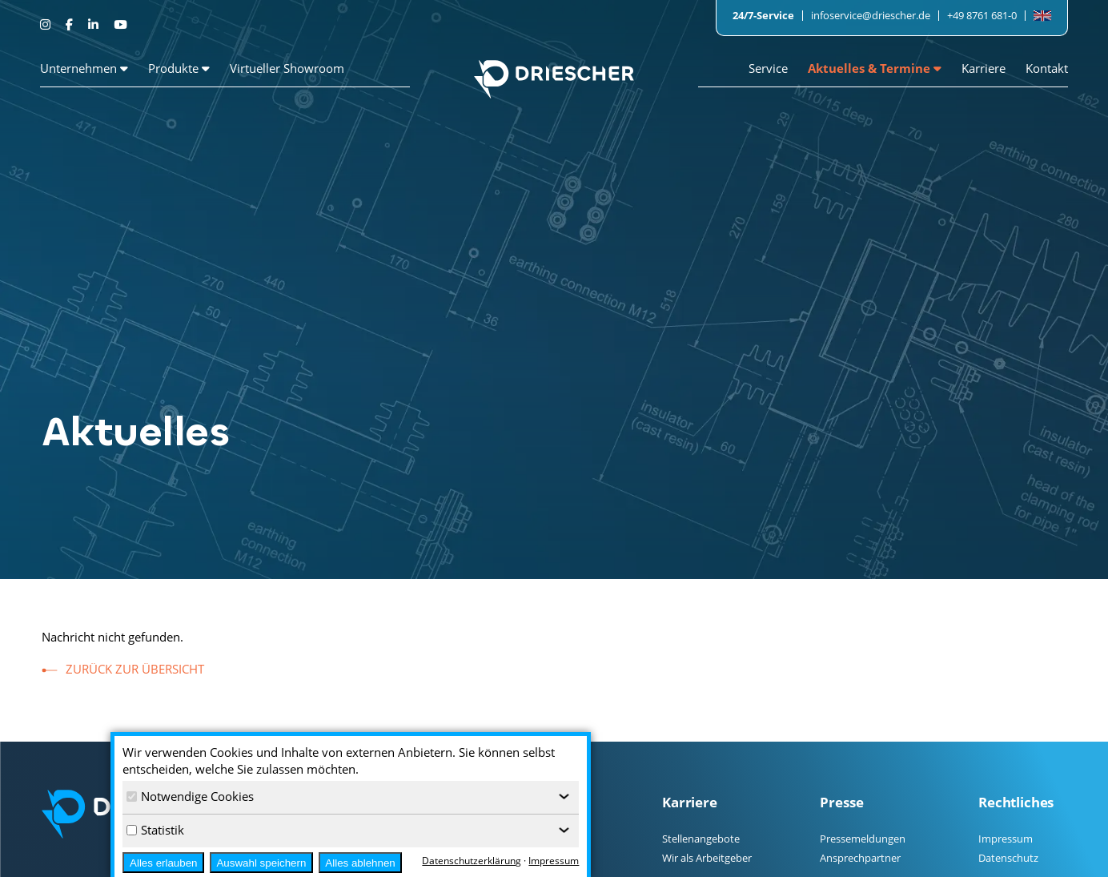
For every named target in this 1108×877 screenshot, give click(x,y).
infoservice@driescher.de (870, 15)
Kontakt (1047, 68)
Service (768, 68)
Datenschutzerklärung (471, 860)
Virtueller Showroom (287, 68)
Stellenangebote (701, 838)
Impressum (1005, 838)
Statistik (155, 830)
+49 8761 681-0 (982, 15)
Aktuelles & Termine (874, 68)
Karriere (983, 68)
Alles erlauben (163, 863)
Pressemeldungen (862, 838)
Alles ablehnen (360, 863)
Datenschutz (1008, 858)
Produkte (179, 68)
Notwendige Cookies (190, 796)
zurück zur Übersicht (135, 669)
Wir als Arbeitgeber (707, 858)
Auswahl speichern (261, 863)
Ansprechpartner (860, 858)
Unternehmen (84, 68)
